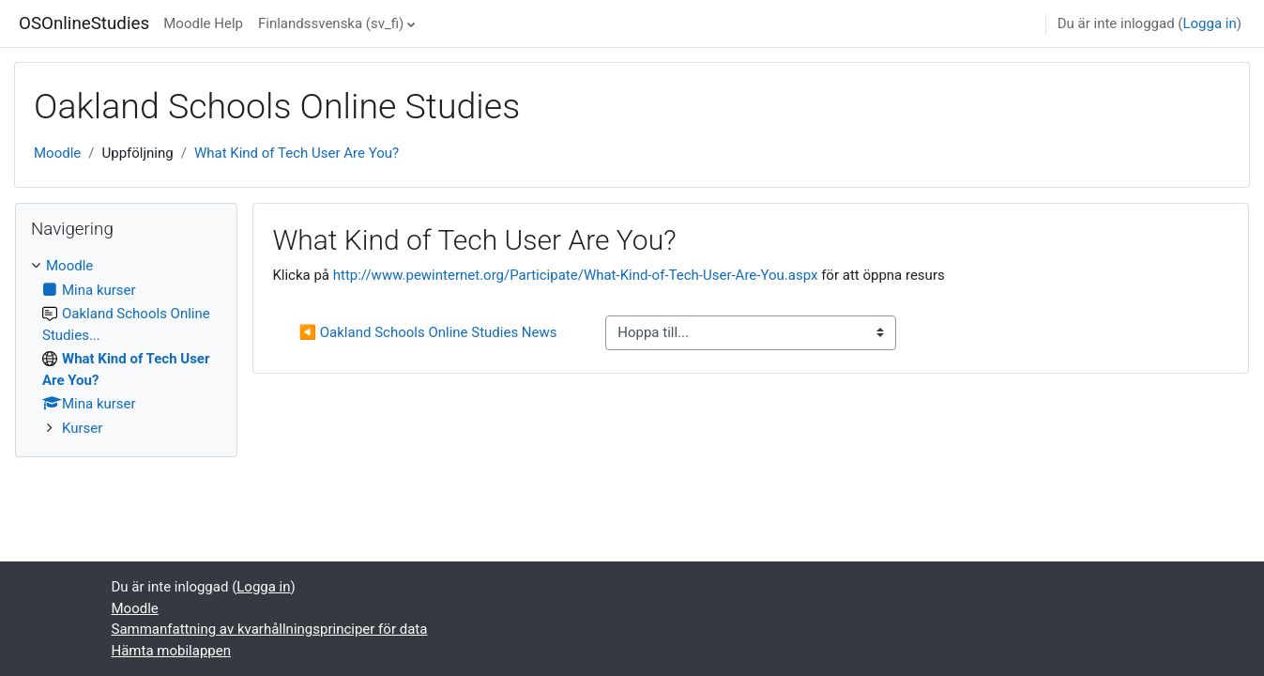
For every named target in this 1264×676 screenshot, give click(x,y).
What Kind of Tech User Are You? (296, 153)
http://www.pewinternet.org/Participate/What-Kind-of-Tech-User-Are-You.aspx (575, 275)
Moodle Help (203, 23)
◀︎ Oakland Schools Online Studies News (427, 332)
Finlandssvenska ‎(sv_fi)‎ (331, 23)
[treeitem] (126, 346)
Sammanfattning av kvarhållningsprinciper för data (270, 629)
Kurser (82, 428)
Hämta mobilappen (171, 650)
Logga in (1209, 23)
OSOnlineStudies (84, 23)
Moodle (57, 153)
